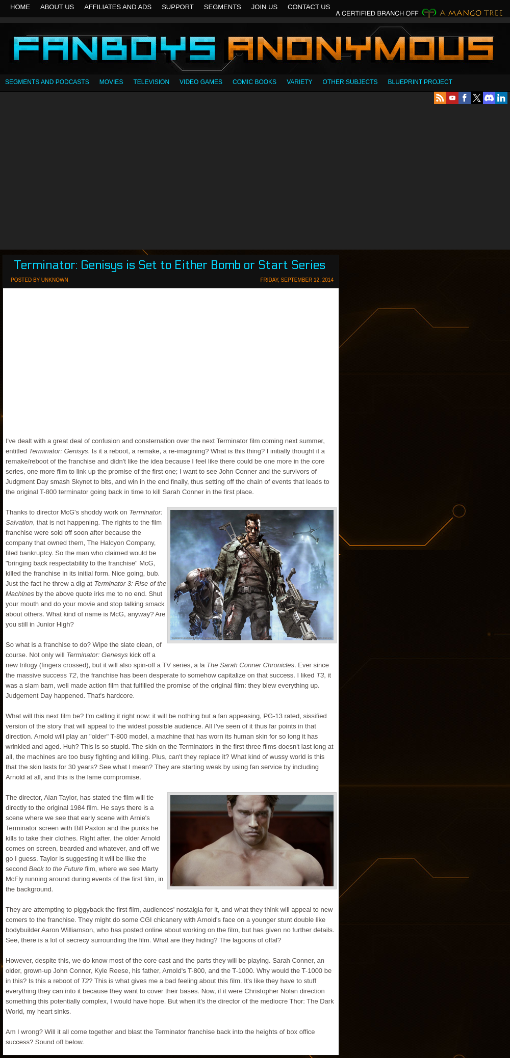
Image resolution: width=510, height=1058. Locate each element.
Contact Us (309, 7)
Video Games (201, 82)
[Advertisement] (255, 176)
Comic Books (254, 82)
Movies (111, 82)
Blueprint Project (420, 82)
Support (178, 7)
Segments (222, 7)
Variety (299, 82)
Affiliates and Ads (117, 7)
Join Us (264, 7)
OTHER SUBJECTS (350, 82)
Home (20, 7)
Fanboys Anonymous (255, 49)
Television (151, 82)
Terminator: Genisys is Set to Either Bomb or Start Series (169, 265)
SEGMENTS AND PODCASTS (47, 82)
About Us (57, 7)
